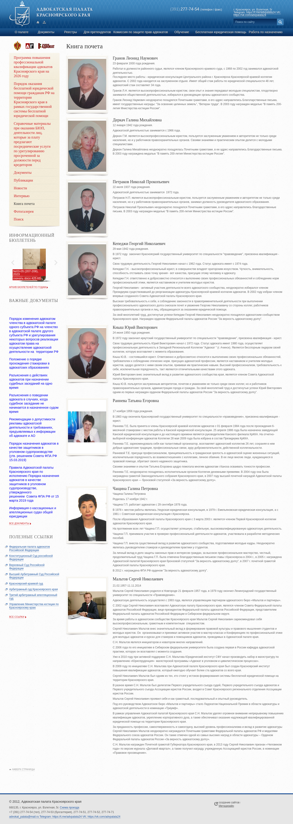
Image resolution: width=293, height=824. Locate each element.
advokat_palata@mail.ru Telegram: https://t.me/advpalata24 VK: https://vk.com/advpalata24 (64, 816)
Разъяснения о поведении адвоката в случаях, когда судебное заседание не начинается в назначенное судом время (33, 403)
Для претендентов (97, 32)
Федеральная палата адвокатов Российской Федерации (29, 548)
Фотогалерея (24, 211)
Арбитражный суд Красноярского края (33, 589)
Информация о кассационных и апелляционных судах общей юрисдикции (32, 512)
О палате (22, 32)
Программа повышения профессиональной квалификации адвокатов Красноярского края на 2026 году (33, 67)
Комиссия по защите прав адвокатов (140, 32)
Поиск (19, 219)
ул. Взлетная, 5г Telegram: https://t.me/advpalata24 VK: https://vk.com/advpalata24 (257, 12)
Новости (20, 188)
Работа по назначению (265, 32)
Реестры (70, 32)
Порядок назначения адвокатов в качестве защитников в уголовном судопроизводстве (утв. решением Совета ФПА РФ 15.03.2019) (34, 452)
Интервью (22, 196)
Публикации (23, 180)
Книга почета (24, 204)
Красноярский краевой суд (26, 583)
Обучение (181, 32)
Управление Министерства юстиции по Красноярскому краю (34, 606)
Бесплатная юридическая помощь (220, 32)
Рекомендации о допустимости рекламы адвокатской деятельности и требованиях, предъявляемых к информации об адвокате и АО (32, 427)
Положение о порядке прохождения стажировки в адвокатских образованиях (29, 363)
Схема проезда (69, 807)
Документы (46, 32)
